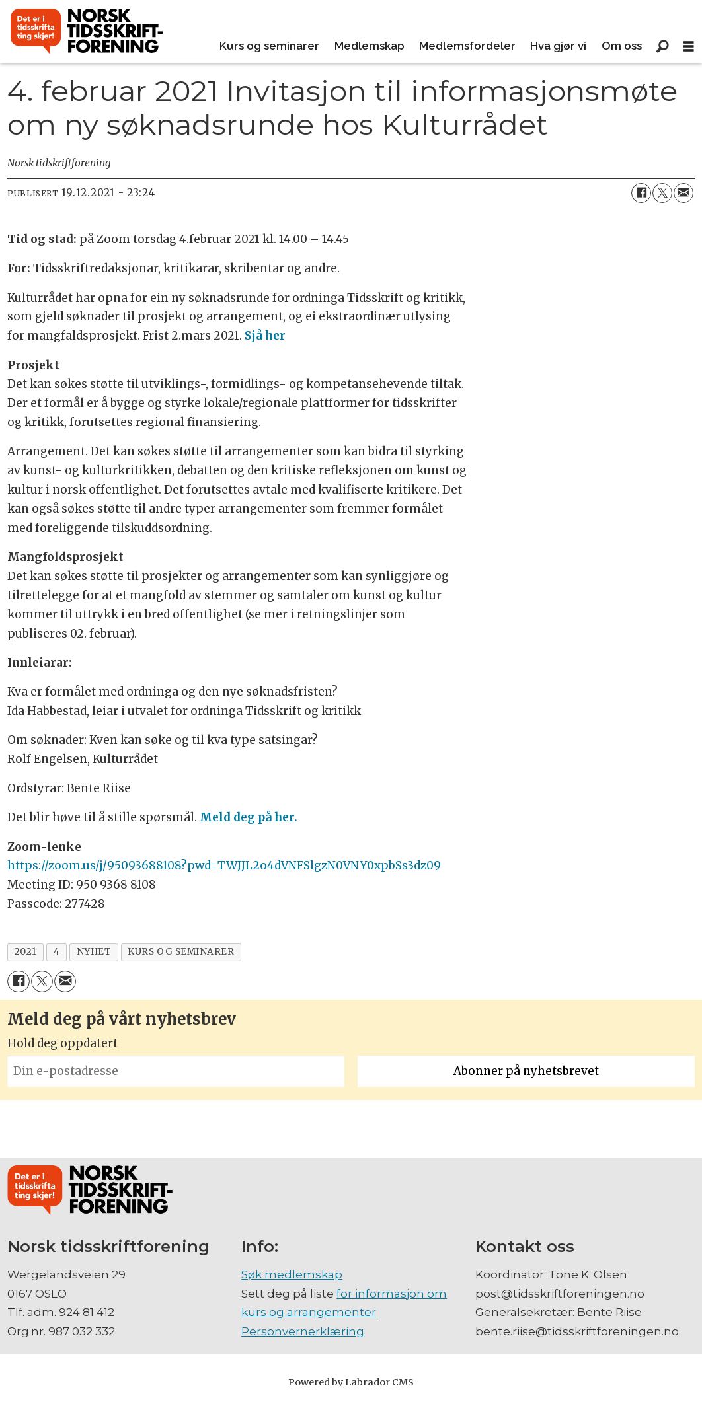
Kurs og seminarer (269, 45)
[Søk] (662, 46)
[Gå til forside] (87, 32)
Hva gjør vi (558, 45)
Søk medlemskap (291, 1274)
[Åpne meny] (689, 46)
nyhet (94, 951)
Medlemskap (369, 45)
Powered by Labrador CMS (351, 1382)
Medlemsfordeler (467, 45)
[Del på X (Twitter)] (662, 193)
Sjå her (265, 335)
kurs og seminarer (181, 951)
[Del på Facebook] (641, 193)
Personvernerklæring (302, 1331)
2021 (26, 951)
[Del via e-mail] (683, 193)
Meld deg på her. (248, 817)
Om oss (622, 45)
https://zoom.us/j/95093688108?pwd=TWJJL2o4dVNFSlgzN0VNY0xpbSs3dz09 (224, 865)
